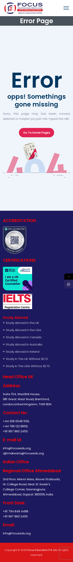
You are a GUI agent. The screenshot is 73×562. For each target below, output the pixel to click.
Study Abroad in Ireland (22, 352)
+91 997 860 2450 (15, 431)
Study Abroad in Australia (24, 344)
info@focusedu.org (17, 448)
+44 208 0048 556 (16, 421)
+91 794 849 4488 (15, 511)
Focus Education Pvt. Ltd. (42, 550)
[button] (36, 132)
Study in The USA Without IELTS (28, 366)
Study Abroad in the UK (22, 323)
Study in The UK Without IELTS (27, 359)
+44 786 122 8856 (15, 426)
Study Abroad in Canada (23, 337)
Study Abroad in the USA (23, 330)
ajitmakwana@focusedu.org (23, 453)
